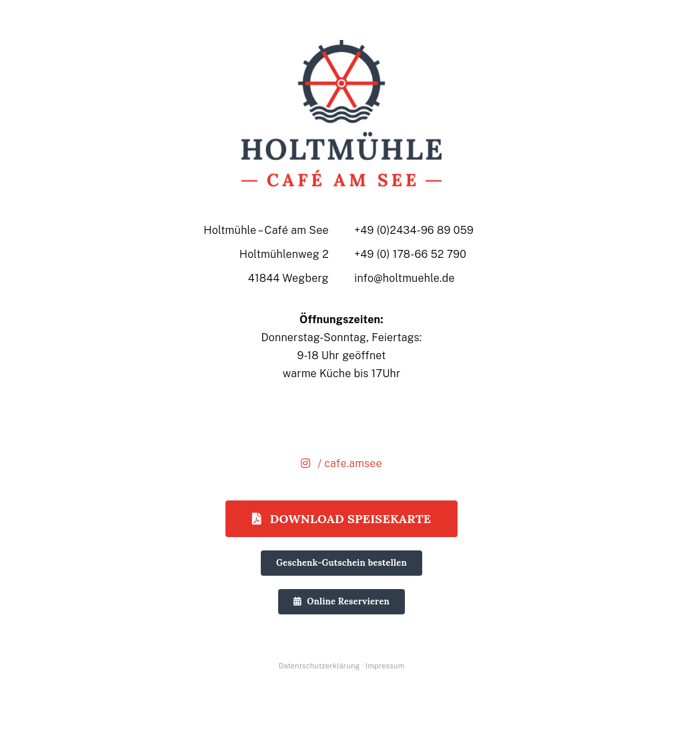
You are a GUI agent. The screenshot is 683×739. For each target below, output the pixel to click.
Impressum (385, 666)
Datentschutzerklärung (319, 666)
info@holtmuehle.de (404, 278)
